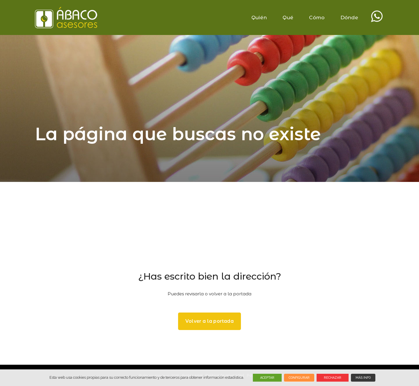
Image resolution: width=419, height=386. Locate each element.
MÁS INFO (363, 378)
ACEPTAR (267, 378)
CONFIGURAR (299, 378)
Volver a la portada (209, 321)
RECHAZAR (332, 378)
